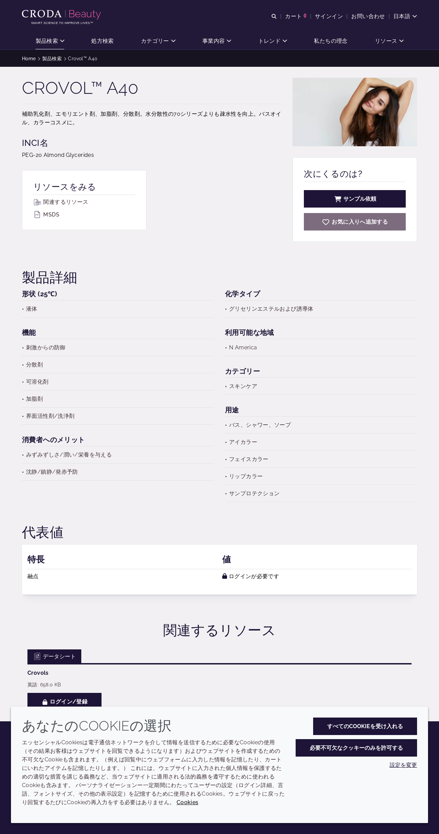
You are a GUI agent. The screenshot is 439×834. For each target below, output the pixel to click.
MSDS (46, 214)
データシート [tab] (54, 656)
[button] (50, 41)
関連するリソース (60, 202)
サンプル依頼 (355, 199)
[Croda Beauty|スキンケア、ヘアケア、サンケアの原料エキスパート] (62, 15)
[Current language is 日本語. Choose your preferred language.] (405, 16)
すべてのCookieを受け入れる (365, 726)
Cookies (188, 802)
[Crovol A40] (355, 222)
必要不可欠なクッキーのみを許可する (356, 748)
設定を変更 (403, 765)
